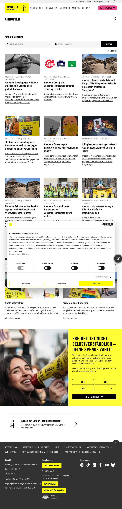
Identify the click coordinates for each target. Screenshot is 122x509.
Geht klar (96, 283)
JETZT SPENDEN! (50, 465)
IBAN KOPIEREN (50, 484)
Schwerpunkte (36, 8)
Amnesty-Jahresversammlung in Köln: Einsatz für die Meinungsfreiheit (97, 209)
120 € (83, 388)
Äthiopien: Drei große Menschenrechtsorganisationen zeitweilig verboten (59, 86)
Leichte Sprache (98, 1)
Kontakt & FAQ (11, 447)
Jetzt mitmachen (70, 318)
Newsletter (43, 447)
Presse (89, 1)
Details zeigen (102, 277)
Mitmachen (65, 8)
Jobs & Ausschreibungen (33, 452)
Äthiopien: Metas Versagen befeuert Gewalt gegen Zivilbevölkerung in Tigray (99, 148)
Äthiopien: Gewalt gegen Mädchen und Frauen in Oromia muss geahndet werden (21, 86)
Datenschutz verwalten (97, 447)
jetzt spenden (92, 396)
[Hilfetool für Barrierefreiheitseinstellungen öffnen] (118, 258)
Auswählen (61, 283)
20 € (83, 381)
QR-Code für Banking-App (54, 490)
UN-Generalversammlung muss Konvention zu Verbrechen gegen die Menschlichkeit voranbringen (21, 145)
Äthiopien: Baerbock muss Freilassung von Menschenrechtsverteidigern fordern (58, 211)
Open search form (114, 1)
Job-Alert (54, 452)
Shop (108, 1)
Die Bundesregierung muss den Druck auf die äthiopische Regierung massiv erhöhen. (61, 97)
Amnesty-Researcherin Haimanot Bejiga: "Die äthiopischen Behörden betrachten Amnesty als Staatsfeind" (99, 85)
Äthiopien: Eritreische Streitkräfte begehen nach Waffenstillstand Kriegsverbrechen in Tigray (21, 209)
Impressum (28, 447)
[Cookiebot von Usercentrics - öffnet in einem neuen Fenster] (102, 224)
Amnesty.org (11, 452)
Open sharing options (114, 18)
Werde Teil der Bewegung (75, 303)
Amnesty (76, 8)
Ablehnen (26, 283)
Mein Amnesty (80, 1)
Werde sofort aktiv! (14, 303)
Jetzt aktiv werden (12, 318)
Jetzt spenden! (106, 8)
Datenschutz (71, 452)
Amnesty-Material (72, 447)
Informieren (51, 8)
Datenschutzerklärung (19, 254)
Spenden (86, 8)
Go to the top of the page (116, 442)
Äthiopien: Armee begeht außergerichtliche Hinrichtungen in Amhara (61, 148)
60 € (105, 381)
